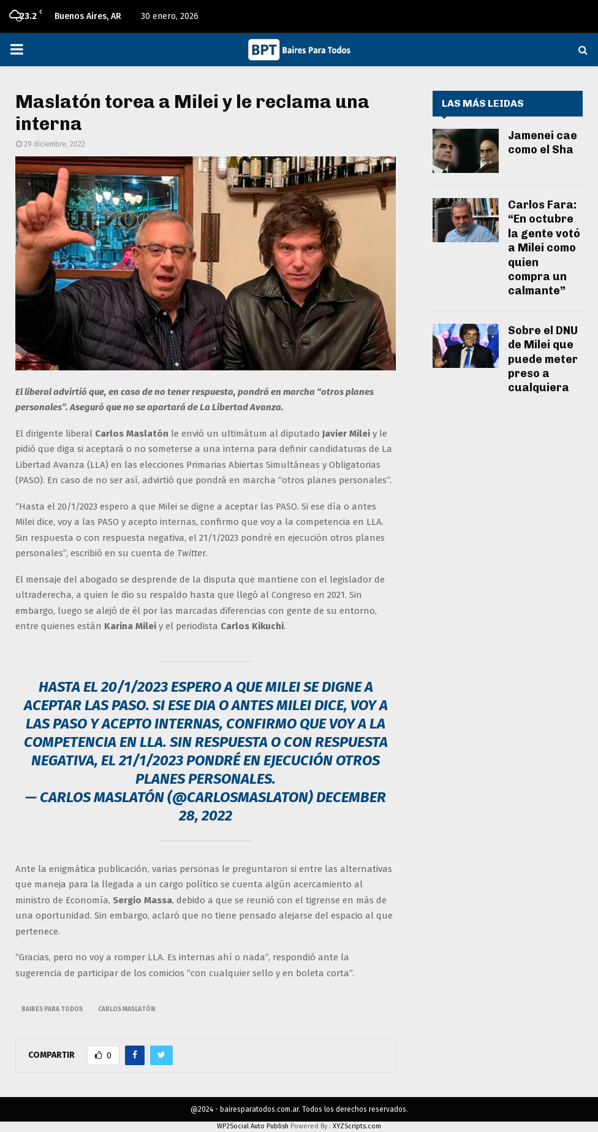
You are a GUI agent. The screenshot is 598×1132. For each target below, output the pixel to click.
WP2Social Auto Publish (253, 1126)
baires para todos (52, 1009)
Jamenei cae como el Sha (542, 142)
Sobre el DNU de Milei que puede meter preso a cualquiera (543, 359)
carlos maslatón (126, 1009)
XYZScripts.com (357, 1126)
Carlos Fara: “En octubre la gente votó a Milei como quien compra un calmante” (544, 247)
